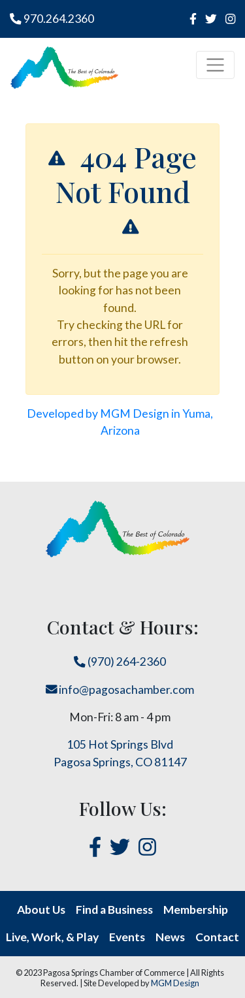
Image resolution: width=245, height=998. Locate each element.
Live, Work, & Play (52, 937)
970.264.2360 (52, 18)
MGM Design (175, 983)
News (170, 937)
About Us (41, 909)
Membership (195, 909)
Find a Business (114, 909)
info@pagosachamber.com (120, 689)
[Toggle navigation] (215, 65)
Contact (217, 937)
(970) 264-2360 (120, 661)
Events (127, 937)
